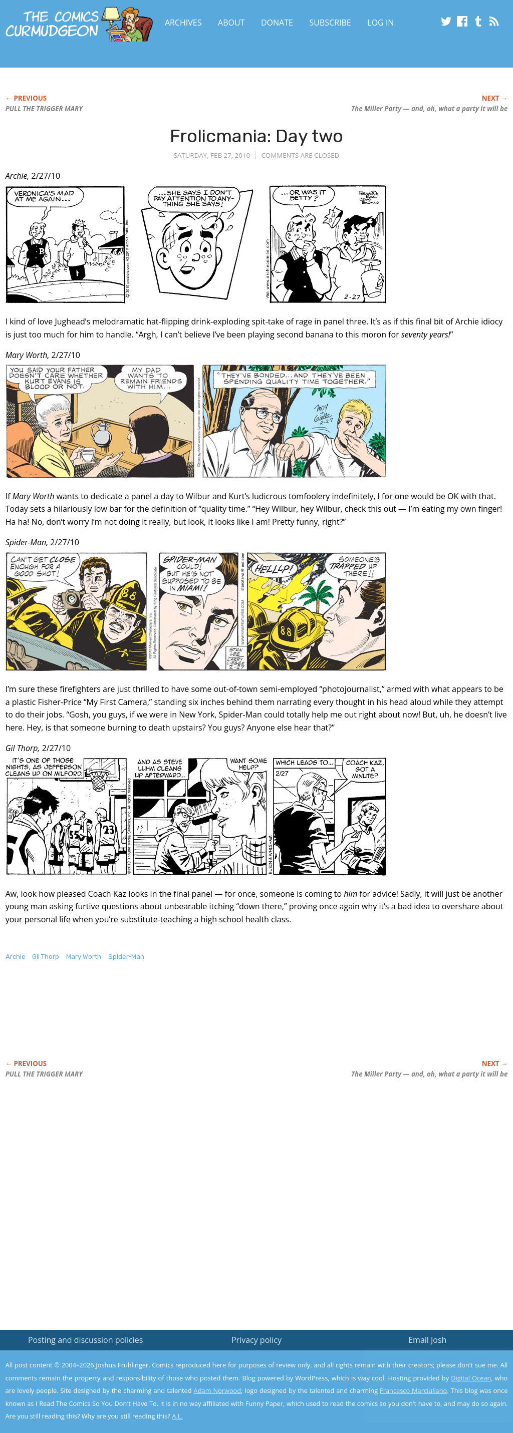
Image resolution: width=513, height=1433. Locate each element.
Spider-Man (126, 956)
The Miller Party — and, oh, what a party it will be (429, 108)
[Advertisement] (188, 1020)
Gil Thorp (45, 956)
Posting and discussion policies (85, 1339)
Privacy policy (256, 1339)
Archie (16, 956)
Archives (183, 22)
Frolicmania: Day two (256, 136)
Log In (380, 22)
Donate (277, 22)
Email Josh (427, 1339)
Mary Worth (83, 956)
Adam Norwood (217, 1390)
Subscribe (330, 22)
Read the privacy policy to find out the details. (423, 1370)
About (231, 22)
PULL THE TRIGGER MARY (44, 108)
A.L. (177, 1415)
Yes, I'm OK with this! (428, 1395)
